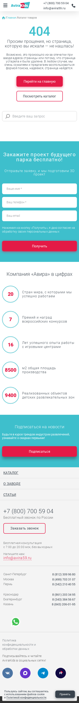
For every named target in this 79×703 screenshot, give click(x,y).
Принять (65, 694)
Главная (11, 17)
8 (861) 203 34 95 (63, 595)
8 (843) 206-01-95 (63, 604)
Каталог (11, 472)
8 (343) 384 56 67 (63, 599)
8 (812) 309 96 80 (63, 574)
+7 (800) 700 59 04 (56, 3)
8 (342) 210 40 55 (63, 584)
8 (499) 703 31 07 (63, 579)
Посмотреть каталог (39, 96)
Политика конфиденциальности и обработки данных (19, 644)
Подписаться (39, 451)
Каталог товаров (27, 17)
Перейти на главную (40, 81)
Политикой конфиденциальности (26, 697)
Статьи (9, 494)
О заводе (11, 483)
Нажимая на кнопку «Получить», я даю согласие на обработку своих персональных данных (38, 229)
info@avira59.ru (54, 8)
